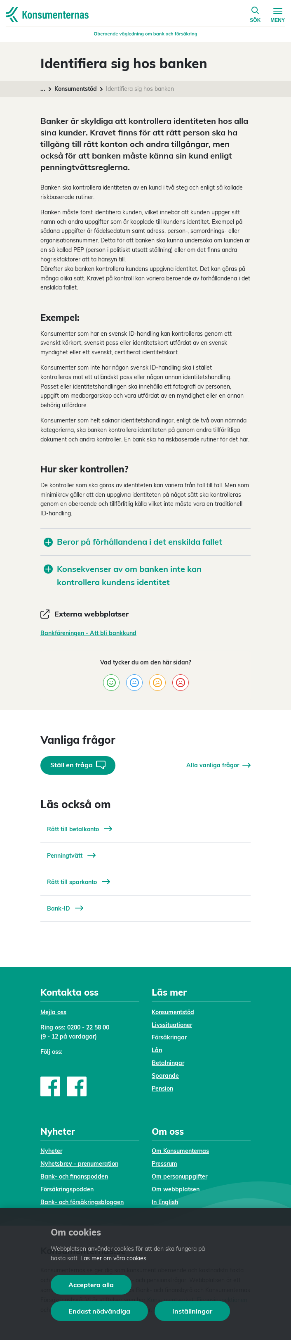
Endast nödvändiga (99, 1311)
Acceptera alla (91, 1285)
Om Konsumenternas (180, 1151)
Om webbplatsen (175, 1189)
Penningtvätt (71, 855)
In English (165, 1202)
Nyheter (51, 1151)
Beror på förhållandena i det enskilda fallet (133, 541)
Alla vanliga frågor (218, 765)
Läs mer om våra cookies (113, 1258)
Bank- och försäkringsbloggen (82, 1202)
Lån (157, 1050)
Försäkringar (169, 1037)
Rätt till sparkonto (78, 882)
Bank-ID (65, 908)
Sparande (165, 1075)
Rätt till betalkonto (79, 829)
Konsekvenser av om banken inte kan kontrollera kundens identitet (123, 576)
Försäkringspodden (67, 1189)
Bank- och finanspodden (74, 1176)
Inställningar (192, 1311)
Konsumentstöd (75, 88)
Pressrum (164, 1163)
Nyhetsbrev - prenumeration (79, 1163)
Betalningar (168, 1063)
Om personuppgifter (179, 1176)
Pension (162, 1088)
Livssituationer (172, 1025)
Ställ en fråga (78, 765)
